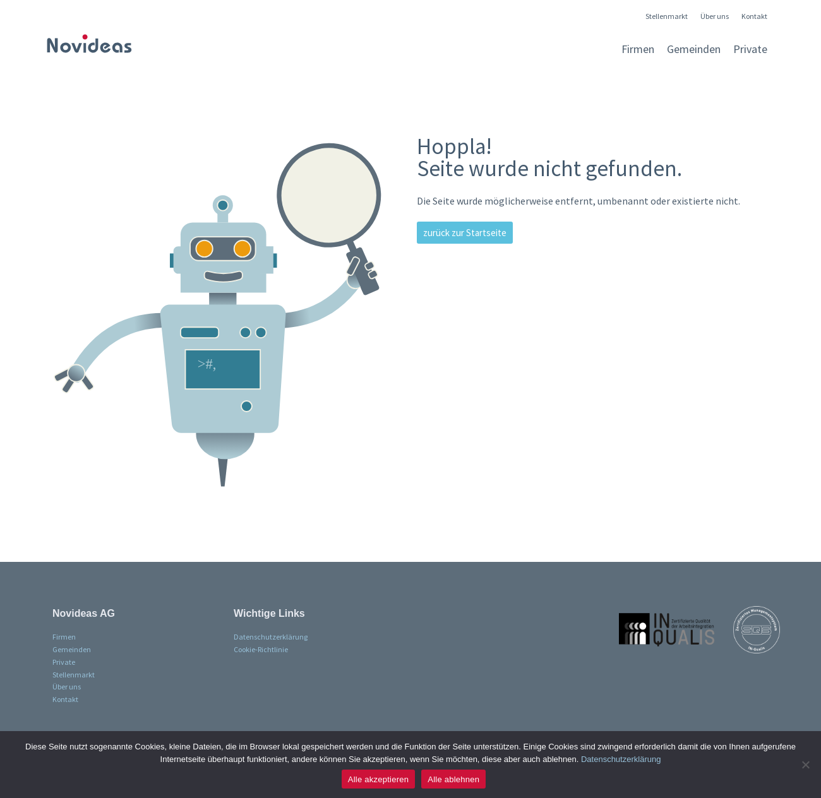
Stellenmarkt (666, 16)
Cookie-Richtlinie (261, 649)
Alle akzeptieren (378, 779)
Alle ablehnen (453, 779)
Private (750, 49)
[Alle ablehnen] (805, 764)
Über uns (714, 16)
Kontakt (754, 16)
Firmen (637, 49)
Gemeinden (694, 49)
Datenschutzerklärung (271, 636)
